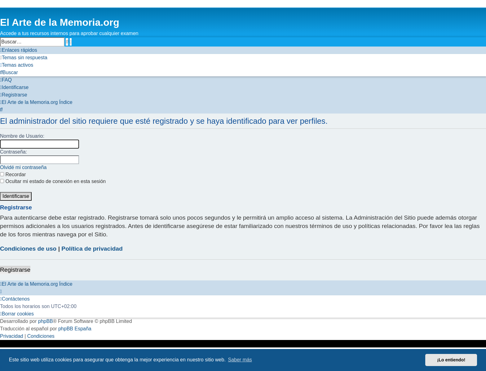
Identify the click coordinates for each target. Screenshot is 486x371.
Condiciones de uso (28, 248)
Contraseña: (13, 151)
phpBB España (74, 328)
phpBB (45, 321)
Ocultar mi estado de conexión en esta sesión (53, 181)
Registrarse (15, 269)
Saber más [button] (240, 359)
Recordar (13, 174)
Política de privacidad (91, 248)
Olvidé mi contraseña (23, 167)
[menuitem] (23, 57)
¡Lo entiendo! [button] (451, 359)
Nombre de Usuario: (22, 136)
